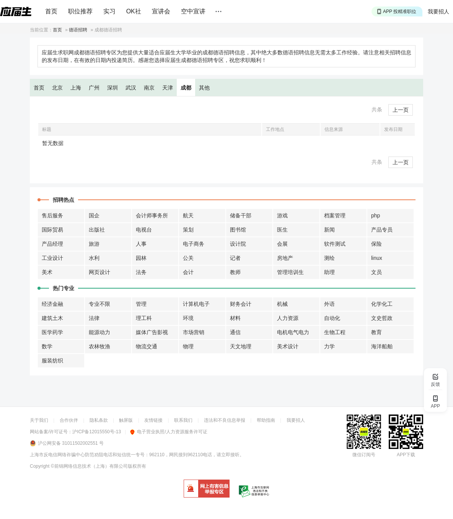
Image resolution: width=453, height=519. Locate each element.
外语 (329, 304)
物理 (188, 346)
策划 (188, 230)
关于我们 (39, 420)
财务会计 (240, 304)
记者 (235, 258)
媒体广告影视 (152, 332)
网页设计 (99, 272)
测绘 (329, 258)
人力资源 (287, 318)
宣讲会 (161, 11)
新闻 (329, 230)
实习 (109, 11)
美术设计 (287, 346)
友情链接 (153, 420)
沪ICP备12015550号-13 (96, 431)
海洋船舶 (382, 346)
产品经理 (52, 244)
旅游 (94, 244)
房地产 (285, 258)
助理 (329, 272)
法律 (94, 318)
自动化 (332, 318)
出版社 (97, 230)
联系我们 (183, 420)
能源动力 (99, 332)
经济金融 (52, 304)
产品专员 (382, 230)
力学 (329, 346)
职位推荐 (80, 11)
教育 (376, 332)
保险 (376, 244)
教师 (235, 272)
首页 (51, 11)
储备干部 (240, 215)
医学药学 (52, 332)
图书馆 (238, 230)
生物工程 (334, 332)
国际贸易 (52, 230)
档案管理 (334, 215)
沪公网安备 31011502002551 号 (71, 443)
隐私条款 (99, 420)
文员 (376, 272)
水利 (94, 258)
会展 (282, 244)
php (375, 215)
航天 (188, 215)
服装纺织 (52, 360)
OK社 (133, 11)
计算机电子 (196, 304)
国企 (94, 215)
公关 (188, 258)
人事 (141, 244)
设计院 (238, 244)
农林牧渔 (99, 346)
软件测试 (334, 244)
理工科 (144, 318)
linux (376, 258)
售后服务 (52, 215)
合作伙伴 (69, 420)
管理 (141, 304)
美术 (47, 272)
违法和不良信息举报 (224, 420)
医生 (282, 230)
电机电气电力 (293, 332)
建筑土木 (52, 318)
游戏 (282, 215)
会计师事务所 (152, 215)
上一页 (401, 110)
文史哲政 (382, 318)
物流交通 (146, 346)
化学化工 (382, 304)
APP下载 (406, 454)
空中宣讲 (193, 11)
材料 (235, 318)
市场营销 (193, 332)
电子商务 (193, 244)
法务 (141, 272)
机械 (282, 304)
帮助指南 (266, 420)
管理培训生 (290, 272)
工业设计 (52, 258)
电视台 (144, 230)
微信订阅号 (363, 454)
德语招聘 (78, 30)
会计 (188, 272)
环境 (188, 318)
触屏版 (126, 420)
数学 (47, 346)
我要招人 (438, 11)
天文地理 (240, 346)
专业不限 (99, 304)
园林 (141, 258)
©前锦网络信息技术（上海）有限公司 (89, 466)
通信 (235, 332)
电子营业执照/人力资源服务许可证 (168, 431)
